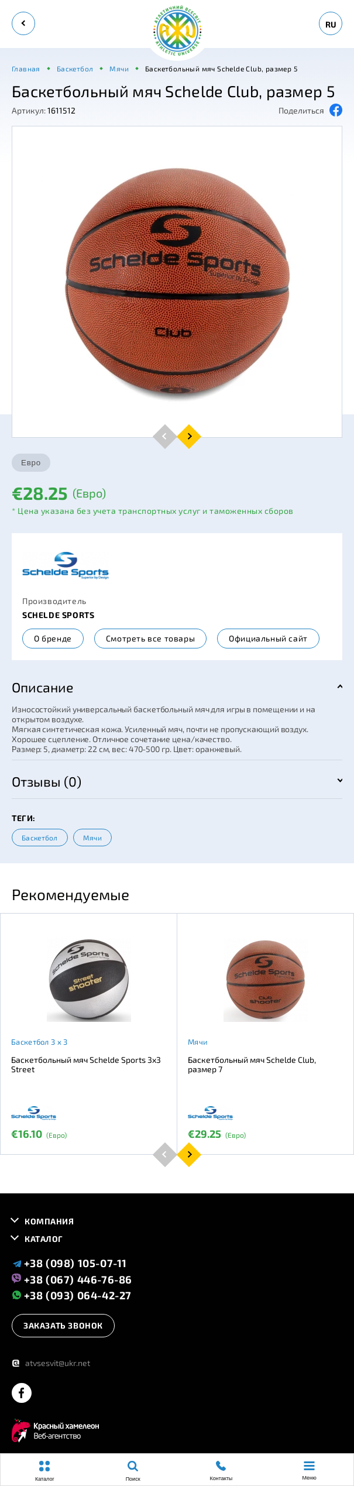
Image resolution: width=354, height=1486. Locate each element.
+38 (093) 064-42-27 (72, 1295)
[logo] (177, 31)
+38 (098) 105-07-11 (69, 1263)
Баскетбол (40, 837)
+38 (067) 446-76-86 (72, 1279)
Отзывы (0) (46, 781)
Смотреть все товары (150, 638)
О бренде (53, 638)
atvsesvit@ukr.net (51, 1363)
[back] (23, 23)
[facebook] (22, 1394)
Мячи (92, 837)
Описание (42, 687)
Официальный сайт (268, 638)
